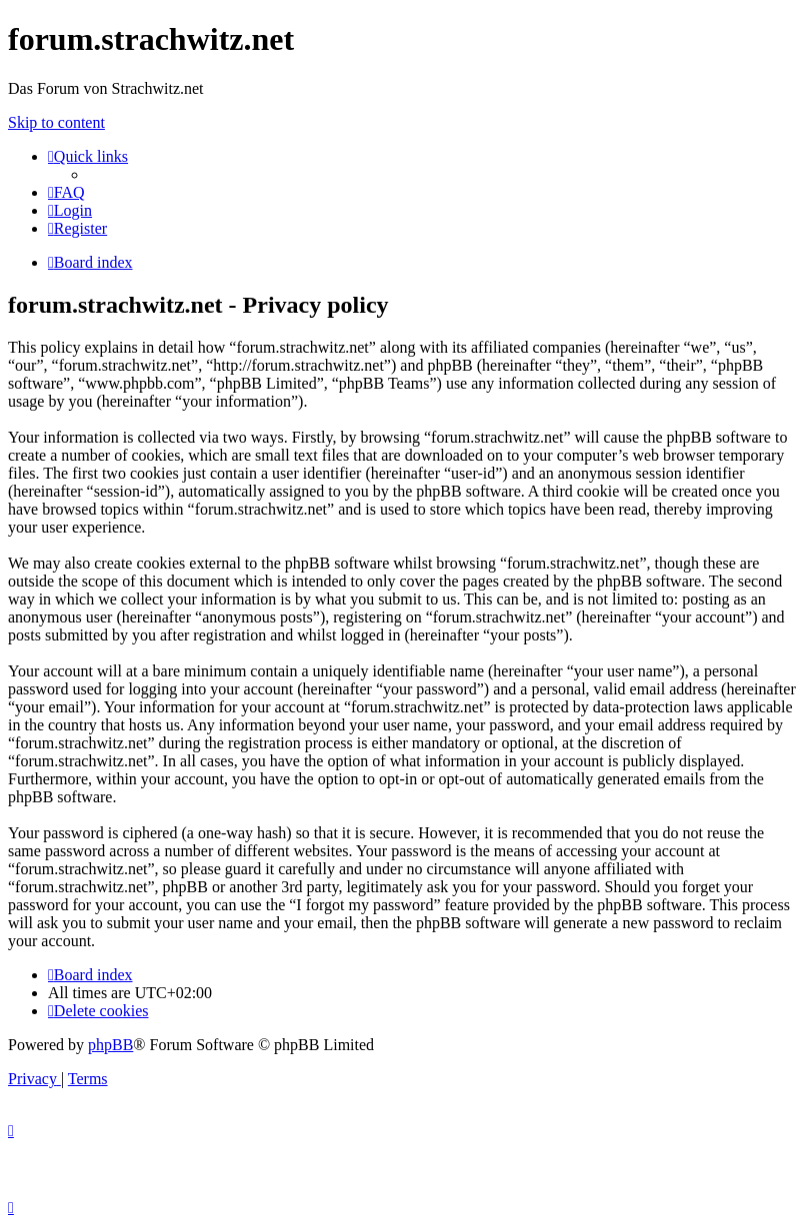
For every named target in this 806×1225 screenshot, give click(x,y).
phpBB (110, 1044)
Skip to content (56, 122)
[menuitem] (66, 192)
